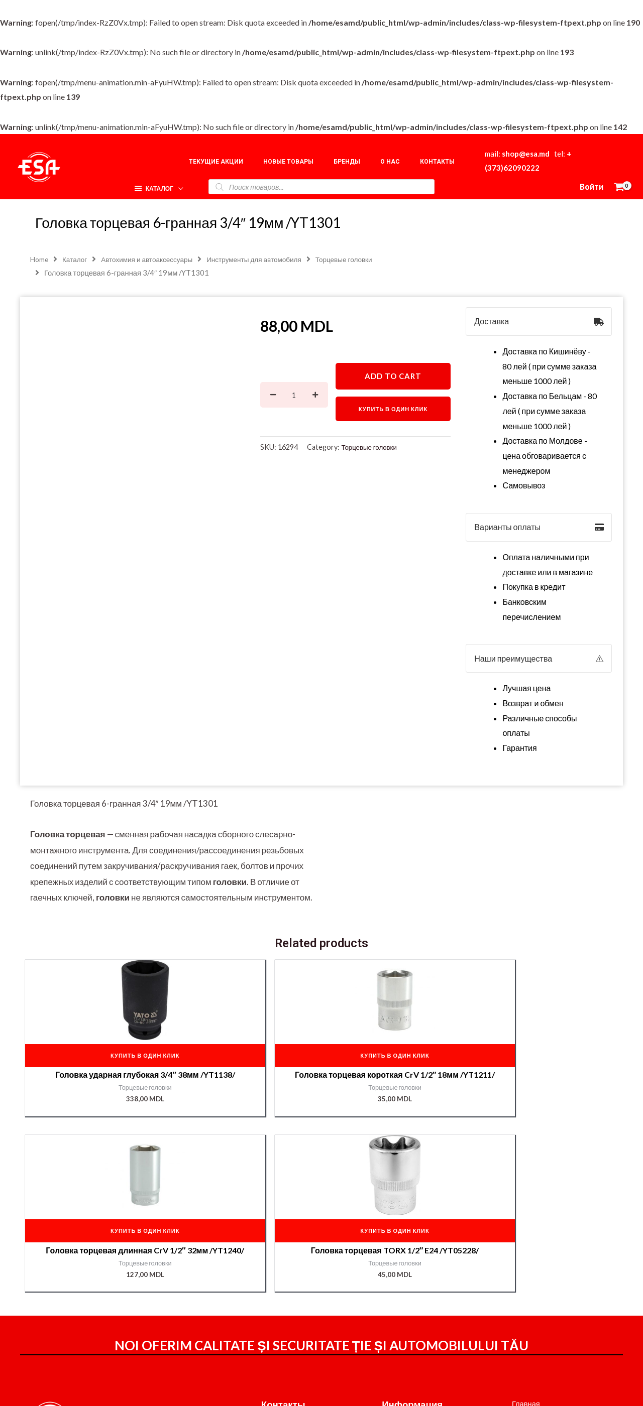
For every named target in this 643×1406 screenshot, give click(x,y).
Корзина (518, 1293)
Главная (518, 1263)
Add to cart (393, 377)
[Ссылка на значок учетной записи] (591, 187)
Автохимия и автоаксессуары (154, 260)
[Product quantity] (293, 396)
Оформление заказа (420, 1278)
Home (40, 260)
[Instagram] (449, 1386)
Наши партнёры (532, 1308)
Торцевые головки (371, 449)
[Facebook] (427, 1386)
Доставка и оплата (416, 1293)
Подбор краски (530, 1323)
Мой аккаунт (405, 1307)
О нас (513, 1278)
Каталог (77, 260)
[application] (176, 185)
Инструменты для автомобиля (269, 260)
